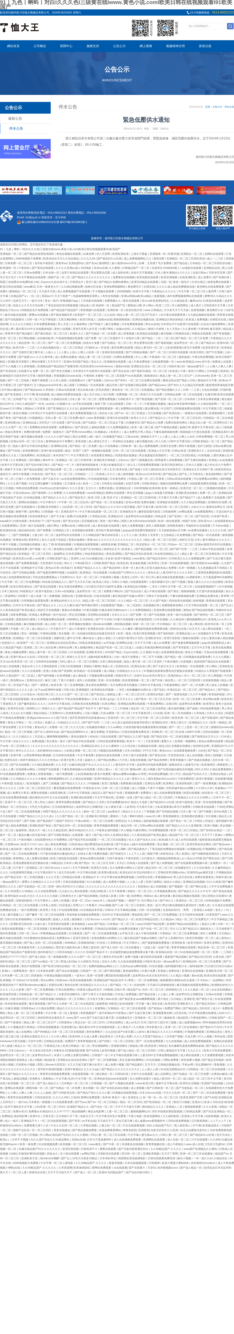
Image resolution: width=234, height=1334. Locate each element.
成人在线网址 (163, 1073)
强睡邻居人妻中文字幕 (68, 638)
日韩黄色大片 (68, 895)
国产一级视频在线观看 (98, 450)
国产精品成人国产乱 (175, 474)
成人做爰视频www (190, 1022)
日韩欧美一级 (128, 446)
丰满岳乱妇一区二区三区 (182, 689)
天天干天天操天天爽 (128, 1106)
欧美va (223, 380)
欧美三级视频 (110, 783)
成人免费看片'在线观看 (211, 497)
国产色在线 (54, 521)
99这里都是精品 (95, 553)
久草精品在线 (98, 516)
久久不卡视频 (198, 694)
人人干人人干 (218, 1120)
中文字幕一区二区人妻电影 (62, 1013)
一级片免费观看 (64, 774)
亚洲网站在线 (59, 446)
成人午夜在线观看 (155, 591)
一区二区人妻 (18, 1172)
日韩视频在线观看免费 (35, 600)
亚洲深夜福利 (184, 783)
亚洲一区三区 (8, 338)
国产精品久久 (158, 417)
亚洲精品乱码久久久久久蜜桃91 (100, 745)
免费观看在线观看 (131, 783)
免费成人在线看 (222, 361)
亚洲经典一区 (115, 310)
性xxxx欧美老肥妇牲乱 (156, 300)
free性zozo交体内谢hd (54, 488)
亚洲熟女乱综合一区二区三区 (149, 366)
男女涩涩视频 (135, 492)
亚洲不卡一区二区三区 (19, 802)
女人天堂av (174, 328)
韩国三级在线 (91, 947)
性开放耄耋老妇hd (118, 802)
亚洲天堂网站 (212, 942)
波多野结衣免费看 (190, 703)
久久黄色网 (190, 328)
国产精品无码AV (157, 558)
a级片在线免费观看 (143, 844)
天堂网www (12, 844)
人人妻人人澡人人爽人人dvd (177, 436)
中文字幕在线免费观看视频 (118, 877)
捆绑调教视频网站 (58, 736)
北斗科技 (60, 217)
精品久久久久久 (132, 811)
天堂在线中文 (224, 511)
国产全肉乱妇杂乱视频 (115, 1088)
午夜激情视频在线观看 (70, 338)
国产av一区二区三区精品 (130, 413)
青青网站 (19, 858)
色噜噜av (49, 1078)
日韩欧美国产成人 (58, 558)
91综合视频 (156, 966)
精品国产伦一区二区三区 (184, 834)
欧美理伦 (154, 563)
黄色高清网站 (114, 553)
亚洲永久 (197, 1102)
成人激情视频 (126, 474)
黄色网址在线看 (64, 549)
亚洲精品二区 (126, 544)
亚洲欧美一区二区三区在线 (168, 731)
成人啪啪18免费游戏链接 (66, 394)
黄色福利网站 (214, 474)
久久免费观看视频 (213, 1055)
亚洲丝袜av (175, 675)
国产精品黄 (20, 417)
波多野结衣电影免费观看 (152, 764)
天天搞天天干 (105, 1120)
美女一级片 (51, 300)
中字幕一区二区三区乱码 (73, 502)
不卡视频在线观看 (103, 291)
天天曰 (120, 863)
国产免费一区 (138, 614)
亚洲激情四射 (86, 942)
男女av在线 (152, 324)
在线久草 (120, 989)
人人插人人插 (150, 1069)
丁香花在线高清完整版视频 (62, 305)
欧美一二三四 (91, 483)
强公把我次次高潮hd (215, 895)
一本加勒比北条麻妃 (122, 441)
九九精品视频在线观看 (202, 314)
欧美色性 (170, 1003)
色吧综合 (120, 820)
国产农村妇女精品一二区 (215, 830)
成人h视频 (149, 769)
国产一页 (174, 727)
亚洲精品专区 (160, 722)
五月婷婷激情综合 (63, 806)
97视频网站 (210, 849)
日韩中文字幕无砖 (179, 441)
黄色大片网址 (16, 722)
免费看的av (66, 427)
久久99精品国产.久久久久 (166, 1148)
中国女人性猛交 (204, 820)
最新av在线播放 (72, 610)
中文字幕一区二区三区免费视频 (21, 581)
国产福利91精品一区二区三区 (149, 371)
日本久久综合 (215, 713)
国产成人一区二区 (85, 1172)
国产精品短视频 (33, 469)
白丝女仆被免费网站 (213, 324)
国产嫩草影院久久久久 (33, 703)
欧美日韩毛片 (158, 675)
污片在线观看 (199, 1139)
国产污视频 (179, 581)
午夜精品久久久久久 (164, 291)
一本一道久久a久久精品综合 (210, 1158)
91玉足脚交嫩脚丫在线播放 (46, 483)
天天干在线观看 (10, 567)
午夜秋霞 (7, 783)
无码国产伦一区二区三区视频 (31, 399)
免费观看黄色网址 (173, 605)
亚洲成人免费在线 (169, 970)
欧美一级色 (125, 633)
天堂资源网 (152, 741)
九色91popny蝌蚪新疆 (134, 966)
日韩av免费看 (32, 272)
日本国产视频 (174, 1036)
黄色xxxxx (165, 750)
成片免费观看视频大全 (84, 413)
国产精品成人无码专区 (197, 1008)
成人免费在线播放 (66, 356)
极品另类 (112, 385)
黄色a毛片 (41, 727)
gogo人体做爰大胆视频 (159, 492)
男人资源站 (183, 853)
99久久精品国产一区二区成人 (18, 675)
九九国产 (227, 563)
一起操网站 (217, 980)
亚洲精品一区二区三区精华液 (74, 460)
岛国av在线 (78, 1139)
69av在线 (112, 998)
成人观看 (69, 385)
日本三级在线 (10, 591)
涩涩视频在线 (89, 521)
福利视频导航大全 (176, 966)
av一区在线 (102, 347)
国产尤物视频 (21, 535)
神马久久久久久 (26, 750)
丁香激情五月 (8, 703)
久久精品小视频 (180, 975)
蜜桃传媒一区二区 (37, 1088)
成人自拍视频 (195, 755)
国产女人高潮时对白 (172, 938)
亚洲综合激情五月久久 (35, 1036)
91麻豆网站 (140, 830)
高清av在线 (100, 267)
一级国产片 (133, 900)
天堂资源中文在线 (51, 563)
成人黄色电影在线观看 (106, 525)
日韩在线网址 (115, 1022)
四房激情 (37, 975)
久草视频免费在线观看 (52, 619)
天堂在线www (22, 492)
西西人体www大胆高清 (51, 1064)
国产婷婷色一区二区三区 (209, 614)
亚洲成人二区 (174, 1106)
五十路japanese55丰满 (48, 385)
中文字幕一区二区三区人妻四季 (197, 291)
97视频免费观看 (195, 1031)
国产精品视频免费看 (85, 1130)
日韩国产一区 (100, 1055)
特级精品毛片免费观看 (35, 310)
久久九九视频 (221, 656)
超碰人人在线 (61, 919)
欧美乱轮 (122, 563)
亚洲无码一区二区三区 (122, 717)
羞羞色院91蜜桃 (26, 619)
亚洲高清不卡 (69, 511)
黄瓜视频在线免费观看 (14, 516)
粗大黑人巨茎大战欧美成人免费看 (156, 567)
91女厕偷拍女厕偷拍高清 (39, 938)
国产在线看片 (137, 1167)
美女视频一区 (67, 633)
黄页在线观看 (131, 300)
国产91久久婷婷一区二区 (63, 1003)
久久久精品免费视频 (193, 502)
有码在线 (220, 1036)
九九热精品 (168, 535)
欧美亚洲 (151, 1045)
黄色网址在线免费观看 (211, 286)
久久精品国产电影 (11, 647)
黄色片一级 (119, 1097)
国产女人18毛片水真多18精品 (79, 1158)
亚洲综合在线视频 (193, 970)
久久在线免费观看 (74, 492)
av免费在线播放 (198, 530)
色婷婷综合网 (201, 745)
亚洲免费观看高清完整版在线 (31, 863)
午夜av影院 (82, 820)
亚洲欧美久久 (196, 450)
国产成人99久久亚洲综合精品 (112, 834)
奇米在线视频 (111, 296)
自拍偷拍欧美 (45, 338)
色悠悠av (143, 886)
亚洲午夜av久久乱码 (23, 656)
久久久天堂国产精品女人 (149, 1036)
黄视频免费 (132, 792)
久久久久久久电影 (47, 895)
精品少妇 (164, 745)
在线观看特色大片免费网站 (51, 839)
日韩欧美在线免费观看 (86, 703)
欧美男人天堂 (48, 909)
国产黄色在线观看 (43, 267)
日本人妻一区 (188, 811)
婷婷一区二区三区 (144, 624)
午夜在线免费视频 (203, 356)
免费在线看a (107, 488)
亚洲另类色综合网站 (199, 844)
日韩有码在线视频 (46, 661)
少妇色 (202, 750)
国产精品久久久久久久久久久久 (91, 277)
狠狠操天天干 (149, 436)
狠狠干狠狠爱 (40, 380)
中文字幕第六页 (213, 408)
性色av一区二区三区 (181, 544)
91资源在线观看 (213, 300)
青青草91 (34, 539)
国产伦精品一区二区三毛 (117, 342)
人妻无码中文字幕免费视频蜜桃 (159, 1055)
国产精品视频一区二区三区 (152, 549)
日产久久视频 (8, 366)
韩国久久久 (49, 708)
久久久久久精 (218, 530)
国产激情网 (39, 492)
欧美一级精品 (170, 488)
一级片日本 (36, 300)
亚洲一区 (128, 567)
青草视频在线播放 (80, 624)
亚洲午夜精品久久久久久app (82, 1069)
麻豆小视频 (184, 1158)
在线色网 (140, 984)
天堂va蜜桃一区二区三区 (115, 713)
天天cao (5, 661)
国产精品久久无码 (94, 802)
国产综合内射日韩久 (38, 464)
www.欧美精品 (185, 361)
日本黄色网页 (118, 478)
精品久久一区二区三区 (29, 1045)
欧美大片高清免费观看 (218, 1050)
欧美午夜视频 (204, 778)
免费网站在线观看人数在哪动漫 (140, 408)
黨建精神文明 (175, 46)
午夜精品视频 (48, 633)
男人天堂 (63, 324)
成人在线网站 (24, 1031)
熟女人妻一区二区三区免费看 (26, 1013)
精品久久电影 (139, 802)
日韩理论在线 (144, 877)
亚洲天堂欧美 (81, 938)
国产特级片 (97, 324)
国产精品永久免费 (152, 422)
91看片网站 (107, 328)
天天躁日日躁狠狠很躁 (161, 984)
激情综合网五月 (216, 506)
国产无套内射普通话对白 (133, 1148)
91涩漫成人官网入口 (72, 905)
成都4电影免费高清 (100, 656)
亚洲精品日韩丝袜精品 (170, 319)
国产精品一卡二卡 (63, 464)
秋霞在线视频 (191, 792)
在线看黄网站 (10, 525)
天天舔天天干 (58, 628)
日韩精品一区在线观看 (91, 385)
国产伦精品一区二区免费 (101, 333)
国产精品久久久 (47, 605)
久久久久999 (61, 1097)
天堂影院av (113, 731)
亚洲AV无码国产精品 (77, 361)
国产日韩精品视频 (137, 352)
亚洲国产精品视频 (212, 1083)
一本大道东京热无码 (39, 1050)
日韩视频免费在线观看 (187, 408)
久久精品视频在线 (48, 347)
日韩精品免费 (192, 1111)
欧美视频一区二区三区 (22, 1083)
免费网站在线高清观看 (43, 427)
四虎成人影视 (108, 895)
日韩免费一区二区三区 (19, 263)
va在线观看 (120, 1167)
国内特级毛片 (46, 952)
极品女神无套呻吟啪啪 (182, 403)
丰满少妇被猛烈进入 (113, 464)
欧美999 (74, 1036)
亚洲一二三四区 (222, 952)
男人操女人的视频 (217, 685)
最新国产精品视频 (176, 956)
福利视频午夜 (224, 820)
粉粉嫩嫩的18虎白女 (139, 689)
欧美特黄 (154, 488)
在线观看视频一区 (163, 361)
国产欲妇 (160, 689)
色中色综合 (60, 614)
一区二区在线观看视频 (53, 1120)
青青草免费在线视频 (68, 802)
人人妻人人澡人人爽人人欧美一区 (79, 352)
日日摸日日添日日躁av (219, 966)
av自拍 (51, 403)
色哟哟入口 (33, 708)
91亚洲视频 (64, 675)
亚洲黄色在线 (96, 628)
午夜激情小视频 (110, 577)
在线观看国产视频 (111, 605)
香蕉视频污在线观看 (93, 310)
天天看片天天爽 (168, 497)
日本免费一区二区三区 (16, 975)
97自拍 (101, 942)
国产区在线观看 (20, 764)
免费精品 (7, 1116)
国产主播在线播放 (196, 460)
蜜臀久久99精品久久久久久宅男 (41, 881)
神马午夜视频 (21, 474)
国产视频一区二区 (40, 549)
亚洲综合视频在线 (143, 319)
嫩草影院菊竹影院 (149, 511)
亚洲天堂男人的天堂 (85, 328)
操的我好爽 (21, 1116)
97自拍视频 (153, 1059)
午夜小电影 (135, 1116)
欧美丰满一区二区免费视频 (67, 685)
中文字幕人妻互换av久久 (143, 1134)
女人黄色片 (124, 1027)
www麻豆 (29, 286)
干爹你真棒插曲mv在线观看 (78, 769)
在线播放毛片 (183, 867)
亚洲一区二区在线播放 (178, 713)
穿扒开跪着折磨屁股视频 (167, 1111)
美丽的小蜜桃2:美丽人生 (99, 666)
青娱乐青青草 (13, 431)
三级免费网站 (27, 455)
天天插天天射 (144, 806)
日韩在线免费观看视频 (111, 741)
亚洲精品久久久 (199, 722)
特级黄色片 (27, 591)
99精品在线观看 (202, 333)
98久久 (68, 563)
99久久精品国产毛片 (160, 1125)
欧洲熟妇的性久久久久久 (66, 600)
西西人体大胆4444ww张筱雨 (139, 521)
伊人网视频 (215, 675)
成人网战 (109, 670)
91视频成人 (101, 431)
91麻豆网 (210, 394)
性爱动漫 (173, 253)
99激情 (108, 989)
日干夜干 (19, 867)
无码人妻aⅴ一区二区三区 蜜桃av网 (119, 769)
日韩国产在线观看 (48, 769)
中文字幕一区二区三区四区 (154, 717)
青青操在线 (20, 539)
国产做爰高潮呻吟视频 (51, 572)
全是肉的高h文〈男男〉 (177, 909)
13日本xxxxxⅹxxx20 (98, 919)
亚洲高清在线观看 (113, 352)
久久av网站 (114, 727)
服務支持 (93, 46)
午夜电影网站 (199, 1017)
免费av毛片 (20, 1111)
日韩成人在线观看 (138, 863)
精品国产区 (119, 305)
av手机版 (109, 642)
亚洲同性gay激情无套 (200, 872)
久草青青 (40, 408)
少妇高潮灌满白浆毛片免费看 (183, 347)
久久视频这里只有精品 (22, 1027)
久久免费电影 (18, 460)
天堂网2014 (66, 577)
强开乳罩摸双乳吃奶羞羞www (87, 717)
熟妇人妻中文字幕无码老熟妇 (31, 446)
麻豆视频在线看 (33, 624)
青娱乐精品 (40, 713)
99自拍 (94, 736)
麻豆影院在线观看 (152, 956)
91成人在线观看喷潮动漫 (15, 577)
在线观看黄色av (224, 521)
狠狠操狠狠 (188, 591)
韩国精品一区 (64, 998)
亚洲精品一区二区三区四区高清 (186, 258)
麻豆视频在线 (145, 441)
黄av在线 (197, 975)
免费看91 (146, 792)
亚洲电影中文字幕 (32, 567)
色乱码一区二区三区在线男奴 (149, 708)
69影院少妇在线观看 (121, 1003)
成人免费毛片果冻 (18, 792)
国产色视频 (95, 380)
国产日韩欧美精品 (59, 834)
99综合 (163, 1045)
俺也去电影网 (96, 1111)
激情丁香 (100, 403)
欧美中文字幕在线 (13, 464)
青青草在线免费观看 (20, 1097)
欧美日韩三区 (46, 694)
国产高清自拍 (8, 371)
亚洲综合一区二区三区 (190, 900)
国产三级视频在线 (142, 460)
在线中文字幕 (141, 291)
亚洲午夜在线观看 (52, 450)
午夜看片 (92, 905)
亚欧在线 (157, 1003)
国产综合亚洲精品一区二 (218, 1111)
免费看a (33, 1111)
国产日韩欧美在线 (64, 1092)
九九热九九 (66, 891)
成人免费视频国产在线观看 (74, 291)
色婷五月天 (20, 300)
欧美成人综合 (101, 581)
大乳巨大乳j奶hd (39, 806)
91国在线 (149, 286)
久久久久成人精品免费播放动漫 (175, 286)
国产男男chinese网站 (79, 431)
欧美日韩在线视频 (11, 286)
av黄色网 (89, 253)
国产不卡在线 (104, 619)
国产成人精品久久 (48, 1083)
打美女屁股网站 (66, 989)
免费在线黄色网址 (176, 422)
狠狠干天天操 (13, 469)
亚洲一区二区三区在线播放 (182, 1027)
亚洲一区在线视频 (109, 680)
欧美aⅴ (5, 1139)
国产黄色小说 (204, 998)
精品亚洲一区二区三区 (33, 342)
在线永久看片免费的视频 (93, 853)
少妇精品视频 (13, 624)
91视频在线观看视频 (86, 544)
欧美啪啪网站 (24, 919)
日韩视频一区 (50, 511)
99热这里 (161, 516)
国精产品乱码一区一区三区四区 (32, 1130)
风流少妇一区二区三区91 (89, 1022)
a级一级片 (95, 436)
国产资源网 (65, 670)
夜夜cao (92, 539)
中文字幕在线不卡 (46, 872)
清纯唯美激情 (175, 525)
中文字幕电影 (48, 319)
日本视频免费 (42, 919)
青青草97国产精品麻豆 (19, 333)
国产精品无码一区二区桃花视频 (170, 736)
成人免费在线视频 (37, 858)
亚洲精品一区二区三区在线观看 (32, 638)
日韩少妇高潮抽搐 (70, 666)
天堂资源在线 (176, 755)
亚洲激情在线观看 (115, 361)
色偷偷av (221, 788)
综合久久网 (109, 961)
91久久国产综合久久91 (143, 839)
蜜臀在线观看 (108, 1148)
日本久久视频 (194, 464)
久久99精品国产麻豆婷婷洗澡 (101, 535)
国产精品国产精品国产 (65, 310)
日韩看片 (23, 595)
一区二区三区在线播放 (113, 839)
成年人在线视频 (87, 680)
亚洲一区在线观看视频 (175, 563)
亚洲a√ (219, 834)
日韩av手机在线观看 (212, 549)
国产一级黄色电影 (177, 694)
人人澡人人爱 (135, 881)
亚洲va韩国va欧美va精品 (136, 296)
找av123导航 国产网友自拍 (203, 858)
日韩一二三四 (191, 389)
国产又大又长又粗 (80, 581)
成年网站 (35, 511)
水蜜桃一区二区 (105, 375)
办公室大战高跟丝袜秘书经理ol (131, 722)
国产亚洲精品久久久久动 (63, 408)
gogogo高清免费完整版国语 (140, 530)
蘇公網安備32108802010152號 (38, 222)
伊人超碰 (7, 1045)
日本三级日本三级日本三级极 (159, 1022)
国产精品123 (191, 928)
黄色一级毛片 (181, 282)
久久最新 (145, 652)
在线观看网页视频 (21, 872)
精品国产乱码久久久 (195, 774)
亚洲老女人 (134, 1097)
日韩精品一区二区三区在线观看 (19, 905)
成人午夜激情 (77, 628)
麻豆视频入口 (16, 914)
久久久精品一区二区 (197, 989)
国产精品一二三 (108, 708)
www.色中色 (203, 361)
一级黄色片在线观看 (194, 413)
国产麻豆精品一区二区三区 (51, 333)
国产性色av (122, 844)
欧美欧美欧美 (120, 253)
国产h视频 (205, 811)
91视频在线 (194, 849)
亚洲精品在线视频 (194, 881)
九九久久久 (195, 1050)
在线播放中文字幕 (209, 633)
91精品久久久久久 (69, 722)
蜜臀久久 (167, 741)
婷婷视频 (199, 600)
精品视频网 (79, 1111)
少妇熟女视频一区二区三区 (81, 750)
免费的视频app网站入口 (103, 966)
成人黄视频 (138, 1088)
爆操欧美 (170, 1017)
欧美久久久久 (139, 417)
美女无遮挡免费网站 (71, 586)
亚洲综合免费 (153, 783)
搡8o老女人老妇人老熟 (97, 638)
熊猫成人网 (136, 1045)
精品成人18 (87, 305)
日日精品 (224, 933)
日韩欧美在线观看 (204, 806)
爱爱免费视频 (107, 399)
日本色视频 (161, 619)
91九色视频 (94, 881)
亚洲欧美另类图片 (19, 361)
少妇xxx (108, 380)
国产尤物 (30, 820)
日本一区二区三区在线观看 (130, 450)
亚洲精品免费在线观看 (132, 703)
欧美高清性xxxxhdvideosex (97, 366)
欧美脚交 (169, 783)
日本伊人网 (70, 863)
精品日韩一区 (129, 825)
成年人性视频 (61, 900)
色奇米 (106, 1097)
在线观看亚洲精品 (102, 455)
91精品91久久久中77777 (55, 1111)
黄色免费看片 (95, 1031)
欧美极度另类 (27, 947)
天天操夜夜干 (224, 928)
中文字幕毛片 (48, 502)
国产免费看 (44, 530)
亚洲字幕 (16, 755)
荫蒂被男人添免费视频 (169, 460)
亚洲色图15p (69, 1027)
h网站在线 (84, 525)
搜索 (230, 26)
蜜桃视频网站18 (196, 619)
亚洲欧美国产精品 (40, 825)
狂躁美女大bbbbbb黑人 (166, 267)
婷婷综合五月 (112, 549)
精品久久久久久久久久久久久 (75, 1008)
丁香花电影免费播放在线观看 (167, 849)
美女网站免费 (211, 699)
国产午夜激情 (13, 1022)
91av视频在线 (95, 558)
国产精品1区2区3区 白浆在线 (207, 956)
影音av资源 (133, 502)
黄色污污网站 (196, 371)
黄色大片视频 (193, 652)
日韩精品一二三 (85, 474)
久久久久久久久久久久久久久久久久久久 (111, 886)
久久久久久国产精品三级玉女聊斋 (66, 436)
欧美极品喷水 (211, 1125)
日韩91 (109, 909)
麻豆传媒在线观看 (16, 314)
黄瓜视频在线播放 (11, 942)
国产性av (80, 1102)
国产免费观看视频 (27, 563)
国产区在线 (74, 422)
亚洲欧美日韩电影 (105, 460)
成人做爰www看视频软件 (150, 1120)
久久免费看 (55, 492)
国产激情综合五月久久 (205, 736)
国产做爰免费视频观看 (186, 642)
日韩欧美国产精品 (104, 563)
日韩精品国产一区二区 (136, 267)
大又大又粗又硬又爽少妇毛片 (85, 1064)
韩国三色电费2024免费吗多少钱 (20, 282)
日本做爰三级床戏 (218, 371)
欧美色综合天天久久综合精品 (61, 258)
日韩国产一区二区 (91, 970)
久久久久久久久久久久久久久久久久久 (56, 745)
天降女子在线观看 (157, 595)
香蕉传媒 (81, 441)
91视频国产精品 (113, 436)
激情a (186, 610)
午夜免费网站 (156, 703)
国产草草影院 (181, 647)
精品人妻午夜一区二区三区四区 (48, 652)
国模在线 (68, 595)
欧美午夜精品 (123, 558)
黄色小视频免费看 (16, 652)
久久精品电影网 (208, 403)
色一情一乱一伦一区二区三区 (161, 1097)
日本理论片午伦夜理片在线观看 (180, 324)
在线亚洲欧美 (188, 277)
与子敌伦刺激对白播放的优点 (58, 853)
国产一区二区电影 (19, 380)
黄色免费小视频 (191, 1059)
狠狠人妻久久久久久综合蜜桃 (206, 581)
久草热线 (48, 389)
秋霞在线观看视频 (13, 928)
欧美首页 (226, 699)
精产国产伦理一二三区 (184, 549)
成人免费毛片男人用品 (138, 431)
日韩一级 (32, 319)
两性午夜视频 (187, 446)
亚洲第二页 (31, 647)
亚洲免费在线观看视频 (168, 610)
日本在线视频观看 (136, 1163)
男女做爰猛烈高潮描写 (153, 455)
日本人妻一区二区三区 (83, 399)
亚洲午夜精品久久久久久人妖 (112, 778)
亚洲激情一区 (158, 253)
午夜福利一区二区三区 (163, 356)
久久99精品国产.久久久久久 (39, 1167)
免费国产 (70, 1041)
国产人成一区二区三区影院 (129, 905)
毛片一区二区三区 (87, 577)
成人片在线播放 (109, 446)
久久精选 (139, 1027)
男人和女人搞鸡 (44, 802)
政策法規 (205, 46)
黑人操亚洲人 (182, 1125)
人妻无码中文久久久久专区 (177, 572)
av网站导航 (88, 1153)
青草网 (225, 595)
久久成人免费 (89, 1036)
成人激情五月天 (98, 441)
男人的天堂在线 (183, 877)
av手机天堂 (127, 933)
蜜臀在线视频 (39, 792)
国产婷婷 (105, 1041)
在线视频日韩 (151, 605)
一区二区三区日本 (134, 694)
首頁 (207, 106)
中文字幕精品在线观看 (33, 277)
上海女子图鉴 (139, 253)
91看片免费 (148, 970)
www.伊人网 (153, 816)
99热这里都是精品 (90, 642)
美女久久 (97, 361)
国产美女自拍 (121, 371)
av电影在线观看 (192, 267)
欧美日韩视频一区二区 (200, 938)
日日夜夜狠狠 (199, 1120)
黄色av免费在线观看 (211, 741)
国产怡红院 (202, 516)
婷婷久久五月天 (77, 656)
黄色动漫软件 (79, 736)
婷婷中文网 (193, 731)
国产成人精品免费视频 (14, 825)
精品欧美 (50, 1059)
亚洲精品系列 (221, 431)
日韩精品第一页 (28, 994)
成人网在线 (196, 624)
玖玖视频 (211, 816)
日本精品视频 (32, 497)
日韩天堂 (49, 1116)
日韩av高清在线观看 (179, 478)
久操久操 (40, 924)
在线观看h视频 (224, 778)
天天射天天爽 (95, 998)
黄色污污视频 (182, 1102)
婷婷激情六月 (174, 989)
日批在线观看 (102, 595)
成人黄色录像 (162, 895)
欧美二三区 (163, 305)
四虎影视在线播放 (126, 455)
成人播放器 (80, 675)
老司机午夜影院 (44, 263)
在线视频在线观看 (83, 530)
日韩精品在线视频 (106, 928)
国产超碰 (135, 469)
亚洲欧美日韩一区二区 (219, 970)
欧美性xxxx (113, 628)
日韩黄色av (27, 1008)
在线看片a (25, 371)
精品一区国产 (73, 450)
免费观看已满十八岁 (36, 1125)
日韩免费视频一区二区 (210, 436)
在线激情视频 (211, 680)
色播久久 (51, 722)
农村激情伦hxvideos (49, 750)
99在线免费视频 (158, 774)
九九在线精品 (45, 947)
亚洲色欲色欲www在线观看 (111, 1078)
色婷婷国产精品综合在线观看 (212, 661)
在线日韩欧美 (98, 891)
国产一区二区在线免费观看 (21, 853)
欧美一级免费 (28, 1144)
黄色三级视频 (213, 755)
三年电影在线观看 (92, 300)
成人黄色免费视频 (56, 844)
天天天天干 (55, 361)
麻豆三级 (51, 680)
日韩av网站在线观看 (152, 825)
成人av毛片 (133, 1022)
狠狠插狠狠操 (122, 319)
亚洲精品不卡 (91, 877)
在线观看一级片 (82, 834)
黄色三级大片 (179, 722)
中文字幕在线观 (87, 872)
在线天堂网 (133, 483)
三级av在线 (132, 436)
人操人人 (51, 352)
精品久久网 (209, 924)
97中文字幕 (150, 750)
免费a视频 (38, 741)
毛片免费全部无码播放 (124, 685)
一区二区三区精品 (72, 347)
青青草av (61, 263)
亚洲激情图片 (217, 413)
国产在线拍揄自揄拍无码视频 (176, 769)
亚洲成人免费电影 (40, 614)
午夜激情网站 (172, 685)
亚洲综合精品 (218, 774)
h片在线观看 (77, 652)
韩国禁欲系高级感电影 (132, 1158)
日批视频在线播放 (30, 544)
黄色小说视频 (62, 328)
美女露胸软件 (204, 1064)
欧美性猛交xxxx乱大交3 (20, 895)
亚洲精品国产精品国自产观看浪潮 (58, 366)
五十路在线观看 (70, 1153)
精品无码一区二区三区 (159, 867)
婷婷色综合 (167, 853)
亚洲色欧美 (179, 942)
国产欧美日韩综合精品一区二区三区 (65, 966)
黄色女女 (153, 572)
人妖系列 (129, 806)
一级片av (21, 1102)
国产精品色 (181, 263)
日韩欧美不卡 (126, 399)
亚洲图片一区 (218, 863)
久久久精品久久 (23, 736)
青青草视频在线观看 (184, 947)
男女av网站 (47, 980)
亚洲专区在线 (16, 708)
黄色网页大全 (215, 310)
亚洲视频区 (83, 689)
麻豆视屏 (216, 328)
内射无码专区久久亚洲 (24, 998)
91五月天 (195, 628)
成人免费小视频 (115, 1064)
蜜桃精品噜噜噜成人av (171, 858)
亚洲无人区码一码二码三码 (138, 577)
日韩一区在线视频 (150, 909)
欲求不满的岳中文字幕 (19, 1106)
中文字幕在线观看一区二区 (202, 605)
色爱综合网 (56, 984)
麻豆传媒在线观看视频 (170, 577)
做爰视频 (160, 296)
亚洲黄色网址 (119, 1045)
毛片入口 (175, 928)
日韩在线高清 (43, 1097)
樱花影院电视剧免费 (118, 975)
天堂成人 (40, 736)
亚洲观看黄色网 (163, 1013)
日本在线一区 (51, 272)
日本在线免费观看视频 (14, 797)
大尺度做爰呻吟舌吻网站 (218, 577)
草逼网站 (10, 595)
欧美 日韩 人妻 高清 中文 (103, 497)
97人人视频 (205, 1036)
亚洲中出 (35, 1116)
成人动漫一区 (39, 595)
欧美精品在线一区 (167, 952)
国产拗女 (174, 591)
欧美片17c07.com (32, 844)
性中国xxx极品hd (12, 389)
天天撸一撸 (143, 1003)
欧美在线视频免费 (81, 980)
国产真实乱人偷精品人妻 (106, 694)
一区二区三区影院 (123, 1041)
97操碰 (124, 708)
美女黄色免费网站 (97, 685)
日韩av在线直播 (66, 389)
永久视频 (26, 713)
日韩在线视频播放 (48, 1027)
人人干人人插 (129, 535)
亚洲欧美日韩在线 (21, 924)
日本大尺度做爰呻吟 (99, 1139)
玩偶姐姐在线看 (148, 745)
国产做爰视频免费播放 (156, 942)
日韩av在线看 (214, 994)
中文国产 (166, 408)
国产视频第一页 (179, 886)
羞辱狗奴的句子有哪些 (60, 441)
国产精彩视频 (112, 970)
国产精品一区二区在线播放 (107, 502)
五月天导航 (26, 727)
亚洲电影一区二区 (11, 253)
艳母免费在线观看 (218, 282)
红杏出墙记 (199, 282)
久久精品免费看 (46, 1008)
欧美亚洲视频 (169, 277)
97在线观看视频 (98, 478)
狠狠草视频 (45, 375)
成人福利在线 (120, 272)
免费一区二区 (41, 371)
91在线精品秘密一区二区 (195, 952)
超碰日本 (185, 427)
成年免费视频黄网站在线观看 (185, 296)
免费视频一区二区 (127, 394)
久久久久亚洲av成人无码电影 (74, 267)
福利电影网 (196, 966)
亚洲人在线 (50, 670)
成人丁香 (48, 544)
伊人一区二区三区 (195, 675)
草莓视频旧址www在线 (68, 375)
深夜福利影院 (24, 900)
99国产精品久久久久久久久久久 (62, 811)
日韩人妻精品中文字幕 (204, 380)
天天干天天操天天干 (60, 1172)
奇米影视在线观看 (16, 1003)
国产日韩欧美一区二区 (161, 1088)
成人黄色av (223, 938)
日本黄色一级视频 (39, 1102)
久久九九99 (88, 258)
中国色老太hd (91, 788)
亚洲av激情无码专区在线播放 (213, 544)
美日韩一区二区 (131, 1153)
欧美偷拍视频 (63, 544)
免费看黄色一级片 (24, 970)
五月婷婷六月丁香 (67, 1116)
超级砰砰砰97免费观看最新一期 (99, 408)
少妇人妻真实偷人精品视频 (217, 638)
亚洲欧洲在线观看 (82, 797)
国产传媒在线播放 (199, 760)
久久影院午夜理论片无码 (128, 638)
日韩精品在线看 (71, 877)
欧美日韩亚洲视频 (145, 633)
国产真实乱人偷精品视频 (90, 427)
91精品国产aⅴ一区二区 (25, 296)
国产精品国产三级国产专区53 (55, 820)
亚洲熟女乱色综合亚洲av (62, 642)
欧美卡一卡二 (135, 741)
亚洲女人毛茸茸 (149, 535)
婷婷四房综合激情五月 (52, 1017)
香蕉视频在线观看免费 (14, 549)
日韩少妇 (68, 689)
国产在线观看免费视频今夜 (191, 863)
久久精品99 (177, 619)
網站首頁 (13, 46)
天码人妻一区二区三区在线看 (108, 1134)
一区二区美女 (34, 722)
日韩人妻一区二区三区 (174, 1134)
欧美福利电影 (217, 694)
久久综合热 (129, 745)
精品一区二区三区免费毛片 (193, 919)
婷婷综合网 (65, 647)
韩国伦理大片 (124, 675)
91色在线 (38, 474)
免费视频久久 (113, 300)
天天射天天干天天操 (176, 310)
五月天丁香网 (170, 1153)
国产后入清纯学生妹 (47, 731)
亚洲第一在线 (124, 797)
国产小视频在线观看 (122, 1083)
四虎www (62, 980)
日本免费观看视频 (45, 324)
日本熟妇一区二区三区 (121, 924)
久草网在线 (115, 942)
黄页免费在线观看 (122, 347)
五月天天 (151, 1064)
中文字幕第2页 (80, 455)
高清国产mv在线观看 (129, 375)
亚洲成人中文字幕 (159, 450)
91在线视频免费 (48, 1144)
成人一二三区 (215, 258)
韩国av (148, 895)
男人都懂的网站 (84, 647)
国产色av (91, 263)
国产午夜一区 (111, 1144)
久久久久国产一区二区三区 (73, 694)
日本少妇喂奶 (133, 750)
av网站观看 (185, 511)
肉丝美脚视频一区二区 (136, 680)
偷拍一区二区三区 (94, 811)
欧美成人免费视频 (197, 319)
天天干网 (29, 394)
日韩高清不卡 (89, 1148)
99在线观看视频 (210, 708)
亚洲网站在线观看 (154, 1139)
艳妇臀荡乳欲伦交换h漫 (99, 844)
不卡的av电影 (221, 525)
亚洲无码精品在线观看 (145, 282)
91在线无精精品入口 (167, 553)
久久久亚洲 (77, 488)
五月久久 (91, 488)
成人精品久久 (40, 628)
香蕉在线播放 (77, 539)
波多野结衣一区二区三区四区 (18, 1017)
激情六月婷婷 (156, 328)
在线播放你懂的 (96, 727)
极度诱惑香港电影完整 (219, 385)
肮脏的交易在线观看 (108, 755)
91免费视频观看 (159, 830)
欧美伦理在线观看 (215, 975)
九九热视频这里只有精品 (213, 567)
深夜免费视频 (18, 614)
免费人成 (204, 905)
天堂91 (151, 1167)
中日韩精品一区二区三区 (172, 624)
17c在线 (158, 713)
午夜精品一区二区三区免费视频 (179, 933)
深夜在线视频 (138, 760)
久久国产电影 (159, 600)
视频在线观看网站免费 (174, 483)
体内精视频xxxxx (168, 1167)
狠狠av (29, 408)
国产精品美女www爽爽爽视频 (137, 998)
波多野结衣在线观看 (68, 535)
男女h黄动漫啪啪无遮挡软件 (179, 905)
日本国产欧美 (219, 516)
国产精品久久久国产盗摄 (134, 736)
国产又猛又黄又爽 (140, 1013)
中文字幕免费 (85, 755)
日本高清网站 (74, 553)
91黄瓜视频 (90, 610)
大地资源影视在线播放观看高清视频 (145, 727)
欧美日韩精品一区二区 (77, 1045)
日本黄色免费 (46, 970)
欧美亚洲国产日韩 (191, 1097)
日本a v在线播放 (65, 591)
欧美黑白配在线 (108, 872)
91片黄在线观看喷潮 (173, 314)
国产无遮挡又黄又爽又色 (28, 352)
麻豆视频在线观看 (32, 436)
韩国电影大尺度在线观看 (195, 431)
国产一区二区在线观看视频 (24, 811)
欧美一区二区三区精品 (185, 830)
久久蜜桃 (115, 267)
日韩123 (9, 919)
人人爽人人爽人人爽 (219, 366)
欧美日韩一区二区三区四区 (173, 506)
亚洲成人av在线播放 (221, 460)
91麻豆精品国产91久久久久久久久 (90, 764)
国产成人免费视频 (162, 863)
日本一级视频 (187, 567)
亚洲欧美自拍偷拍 (187, 492)
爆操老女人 (207, 928)
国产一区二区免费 (193, 685)
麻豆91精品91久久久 (82, 830)
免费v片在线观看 (77, 516)
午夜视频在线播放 (155, 403)
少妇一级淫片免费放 (126, 656)
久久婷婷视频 (27, 366)
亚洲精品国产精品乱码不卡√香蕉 (114, 980)
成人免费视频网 (149, 446)
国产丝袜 (157, 680)
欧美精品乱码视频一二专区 (141, 586)
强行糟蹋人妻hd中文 (42, 460)
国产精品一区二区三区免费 (192, 338)
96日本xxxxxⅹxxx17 (58, 867)
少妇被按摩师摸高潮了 (88, 469)
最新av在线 (122, 366)
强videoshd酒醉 (103, 624)
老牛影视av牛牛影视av (113, 1013)
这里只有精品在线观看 (75, 272)
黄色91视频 (20, 413)
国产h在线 (14, 450)
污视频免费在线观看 (101, 675)
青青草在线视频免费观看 (55, 1073)
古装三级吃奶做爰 (111, 661)
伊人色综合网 (48, 647)
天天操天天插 (47, 291)
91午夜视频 (226, 586)
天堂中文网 (35, 1041)
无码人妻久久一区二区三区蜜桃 (78, 661)
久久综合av (28, 694)
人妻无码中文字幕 (124, 764)
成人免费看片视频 (114, 881)
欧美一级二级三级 (142, 427)
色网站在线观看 (214, 253)
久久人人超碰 (43, 1092)
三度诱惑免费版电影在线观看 (213, 572)
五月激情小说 (73, 483)
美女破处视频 (138, 563)
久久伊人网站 (59, 1036)
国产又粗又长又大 (164, 666)
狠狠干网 (21, 511)
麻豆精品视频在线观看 (187, 895)
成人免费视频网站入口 (138, 258)
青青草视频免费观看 (106, 825)
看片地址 (163, 998)
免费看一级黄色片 (53, 431)
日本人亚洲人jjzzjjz (103, 699)
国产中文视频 (214, 352)
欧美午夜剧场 (44, 591)
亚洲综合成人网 (141, 666)
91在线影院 (87, 1003)
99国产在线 (189, 521)
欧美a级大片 (166, 839)
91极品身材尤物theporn (113, 610)
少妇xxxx (124, 460)
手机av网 (188, 1064)
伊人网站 (212, 666)
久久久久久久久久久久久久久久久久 (120, 539)
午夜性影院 (132, 858)
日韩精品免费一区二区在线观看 (183, 394)
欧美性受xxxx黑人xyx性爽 (29, 558)
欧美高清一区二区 (22, 661)
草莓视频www (163, 877)
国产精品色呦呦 (88, 895)
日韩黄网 (154, 1163)
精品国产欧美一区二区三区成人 (115, 647)
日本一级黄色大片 (48, 286)
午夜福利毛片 (83, 563)
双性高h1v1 (205, 521)
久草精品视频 (89, 1125)
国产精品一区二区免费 (83, 446)
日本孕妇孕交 (108, 1158)
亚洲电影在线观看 (168, 502)
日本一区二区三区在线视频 (68, 1031)
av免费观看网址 (204, 511)
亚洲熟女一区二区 (192, 253)
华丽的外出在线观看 (198, 525)
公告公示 (119, 46)
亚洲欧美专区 (153, 638)
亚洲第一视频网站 (186, 741)
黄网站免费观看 (91, 1097)
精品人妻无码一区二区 (149, 347)
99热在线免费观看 (27, 488)
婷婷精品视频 (123, 624)
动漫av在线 (123, 328)
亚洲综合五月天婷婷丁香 (198, 469)
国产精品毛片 (78, 497)
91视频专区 (133, 422)
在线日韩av (200, 272)
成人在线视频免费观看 (128, 1139)
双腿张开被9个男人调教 (112, 849)
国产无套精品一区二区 (33, 886)
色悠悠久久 (9, 642)
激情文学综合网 (113, 956)
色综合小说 (106, 413)
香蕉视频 (220, 1064)
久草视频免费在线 (165, 891)
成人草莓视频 (126, 333)
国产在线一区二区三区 (155, 928)
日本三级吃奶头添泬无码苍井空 (162, 469)
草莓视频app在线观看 (53, 933)
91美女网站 (109, 703)
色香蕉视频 (198, 310)
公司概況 (40, 46)
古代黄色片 (148, 858)
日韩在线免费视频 (178, 1120)
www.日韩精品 (153, 310)
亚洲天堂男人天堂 (72, 760)
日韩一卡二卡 (134, 403)
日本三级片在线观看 (135, 755)
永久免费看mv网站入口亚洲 (127, 867)
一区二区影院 (133, 605)
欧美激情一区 (8, 267)
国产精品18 (208, 342)
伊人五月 (109, 469)
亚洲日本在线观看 (118, 417)
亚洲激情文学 (128, 511)
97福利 (89, 347)
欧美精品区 (44, 455)
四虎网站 (137, 895)
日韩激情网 (169, 511)
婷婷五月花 (186, 539)
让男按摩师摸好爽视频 (38, 755)
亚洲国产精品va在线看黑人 (183, 924)
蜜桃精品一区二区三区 (23, 291)
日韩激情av (65, 1022)
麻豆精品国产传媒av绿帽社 (141, 938)
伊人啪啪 (126, 830)
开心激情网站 (180, 305)
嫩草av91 (195, 300)
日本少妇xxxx (17, 1050)
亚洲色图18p (13, 422)
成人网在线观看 (212, 628)
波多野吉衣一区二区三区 (15, 1055)
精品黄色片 (107, 1036)
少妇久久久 (198, 506)
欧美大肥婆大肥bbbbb (176, 1163)
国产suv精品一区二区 (46, 961)
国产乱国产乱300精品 (88, 549)
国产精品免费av (108, 760)
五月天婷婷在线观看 (192, 914)
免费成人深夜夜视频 (39, 774)
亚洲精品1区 (124, 488)
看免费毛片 (135, 286)
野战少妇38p (68, 961)
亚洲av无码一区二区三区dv (27, 441)
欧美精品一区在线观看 (94, 572)
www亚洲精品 (95, 492)
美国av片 (47, 296)
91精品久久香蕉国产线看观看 (213, 670)
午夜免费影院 (186, 778)
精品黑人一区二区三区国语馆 (183, 680)
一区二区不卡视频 (152, 656)
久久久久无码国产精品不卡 (91, 952)
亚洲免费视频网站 (115, 286)
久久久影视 (17, 989)
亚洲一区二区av (82, 900)
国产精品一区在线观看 (207, 535)
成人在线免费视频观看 (198, 1041)
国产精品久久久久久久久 (23, 1073)
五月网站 (80, 998)
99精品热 (56, 863)
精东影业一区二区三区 (126, 389)
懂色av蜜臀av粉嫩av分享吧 (130, 774)
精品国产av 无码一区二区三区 (146, 989)
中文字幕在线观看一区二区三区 (98, 511)
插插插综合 (151, 375)
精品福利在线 (27, 530)
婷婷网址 (72, 619)
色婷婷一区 (103, 305)
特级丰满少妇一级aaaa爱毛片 (186, 366)
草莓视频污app (69, 300)
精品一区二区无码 (131, 1102)
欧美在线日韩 (134, 310)
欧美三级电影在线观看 (64, 858)
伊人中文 (176, 774)
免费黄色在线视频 (124, 277)
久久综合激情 (202, 867)
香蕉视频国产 (89, 1013)
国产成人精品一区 (40, 956)
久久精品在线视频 (81, 778)
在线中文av (141, 675)
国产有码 (120, 380)
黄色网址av (17, 680)
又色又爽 (191, 1036)
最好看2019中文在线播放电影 (34, 328)
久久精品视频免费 (72, 286)
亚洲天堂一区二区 (191, 488)
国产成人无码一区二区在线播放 (120, 947)
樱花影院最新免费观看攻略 (152, 628)
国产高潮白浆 (221, 277)
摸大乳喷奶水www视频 (205, 563)
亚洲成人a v (215, 619)
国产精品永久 (207, 689)
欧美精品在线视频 (148, 333)
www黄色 (139, 558)
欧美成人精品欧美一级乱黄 (17, 849)
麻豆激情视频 (37, 1003)
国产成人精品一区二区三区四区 (154, 797)
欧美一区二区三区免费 (187, 699)
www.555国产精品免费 (151, 924)
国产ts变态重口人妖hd (131, 1031)
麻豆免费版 (112, 324)
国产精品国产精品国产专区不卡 (77, 708)
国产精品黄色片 (138, 849)
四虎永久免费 (91, 342)
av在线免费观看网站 (74, 478)
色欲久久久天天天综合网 (28, 305)
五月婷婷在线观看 (64, 755)
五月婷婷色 (87, 619)
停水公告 (16, 128)
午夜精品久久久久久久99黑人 (193, 797)
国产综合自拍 (133, 591)
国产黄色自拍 (158, 755)
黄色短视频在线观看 (69, 253)
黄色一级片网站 (110, 521)
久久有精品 (135, 820)
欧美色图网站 (152, 1116)
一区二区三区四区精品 (183, 455)
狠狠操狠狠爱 (193, 1106)
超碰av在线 (105, 319)
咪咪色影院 (130, 1130)
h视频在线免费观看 (111, 750)
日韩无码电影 (65, 952)
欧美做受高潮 (8, 994)
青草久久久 (139, 778)
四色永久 (53, 1153)
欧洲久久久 (77, 333)
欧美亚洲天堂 (211, 347)
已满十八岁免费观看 (28, 478)
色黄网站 (100, 1008)
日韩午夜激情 (115, 858)
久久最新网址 (79, 324)
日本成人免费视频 (126, 994)
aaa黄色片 (114, 811)
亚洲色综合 (122, 666)
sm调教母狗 (193, 577)
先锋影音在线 (218, 319)
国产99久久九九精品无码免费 (186, 385)
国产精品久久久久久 (55, 497)
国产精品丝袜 (147, 994)
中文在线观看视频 (134, 1125)
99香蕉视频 (47, 998)
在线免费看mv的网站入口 (107, 938)
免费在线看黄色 (204, 877)
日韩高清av (76, 844)
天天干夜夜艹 (63, 296)
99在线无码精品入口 (54, 581)
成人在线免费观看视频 (168, 792)
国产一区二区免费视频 (40, 989)
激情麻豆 (77, 919)
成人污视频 (139, 788)
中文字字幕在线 (104, 797)
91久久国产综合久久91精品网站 (50, 1139)
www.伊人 (99, 900)
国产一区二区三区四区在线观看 (169, 352)
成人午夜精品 (175, 1144)
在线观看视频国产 (206, 586)
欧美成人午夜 (178, 371)
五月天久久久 (125, 699)
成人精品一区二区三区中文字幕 (202, 1078)
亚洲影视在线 (84, 595)
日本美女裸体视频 (209, 399)
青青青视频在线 (87, 1041)
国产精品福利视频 (203, 610)
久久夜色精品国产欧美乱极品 (18, 610)
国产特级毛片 (118, 853)
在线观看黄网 (138, 581)
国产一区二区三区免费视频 (65, 342)
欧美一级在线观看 (169, 521)
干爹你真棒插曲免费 (166, 431)
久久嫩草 (128, 628)
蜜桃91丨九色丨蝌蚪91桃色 (127, 816)
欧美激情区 (208, 764)
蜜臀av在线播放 (39, 314)
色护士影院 (204, 446)
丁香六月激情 (66, 680)
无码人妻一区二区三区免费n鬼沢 (65, 417)
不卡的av (18, 980)
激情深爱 (159, 258)
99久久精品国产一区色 (31, 403)
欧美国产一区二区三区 (88, 314)
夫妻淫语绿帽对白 (69, 994)
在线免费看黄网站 (110, 1130)
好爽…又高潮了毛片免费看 (155, 263)
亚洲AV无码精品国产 (111, 1172)
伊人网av (149, 305)
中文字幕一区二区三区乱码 (185, 417)
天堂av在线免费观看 (216, 652)
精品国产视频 (116, 900)
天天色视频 (155, 413)
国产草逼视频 (221, 333)
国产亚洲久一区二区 (181, 516)
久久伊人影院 (58, 380)
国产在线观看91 (15, 319)
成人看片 (196, 305)
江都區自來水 (50, 28)
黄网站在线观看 (15, 1088)
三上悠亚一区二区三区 (195, 727)
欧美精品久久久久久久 (94, 984)
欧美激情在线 (8, 530)
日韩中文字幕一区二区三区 (176, 586)
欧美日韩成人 (88, 319)
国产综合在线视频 (67, 970)
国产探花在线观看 (46, 586)
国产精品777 (188, 497)
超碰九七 (91, 760)
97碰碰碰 (94, 783)
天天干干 (207, 834)
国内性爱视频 (8, 933)
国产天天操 (58, 516)
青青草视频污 (178, 760)
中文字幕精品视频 (125, 909)
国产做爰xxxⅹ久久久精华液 (36, 356)
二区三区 (168, 338)
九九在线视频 (174, 1041)
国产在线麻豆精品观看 (134, 385)
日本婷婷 (190, 399)
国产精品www (158, 385)
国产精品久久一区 (123, 919)
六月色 (123, 760)
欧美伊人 (116, 431)
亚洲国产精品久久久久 (88, 567)
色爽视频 (55, 595)
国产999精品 (42, 1031)
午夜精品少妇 (52, 1045)
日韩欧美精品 (150, 483)
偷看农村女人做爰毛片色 (184, 764)
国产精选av (155, 1008)
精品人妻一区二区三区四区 (96, 356)
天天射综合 (197, 474)
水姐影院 (72, 572)
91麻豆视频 (12, 1008)
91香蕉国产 (213, 914)
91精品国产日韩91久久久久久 (127, 572)
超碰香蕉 (21, 830)
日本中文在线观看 (142, 1073)
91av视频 (105, 905)
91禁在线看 (20, 521)
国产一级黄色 (40, 685)
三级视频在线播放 (215, 488)
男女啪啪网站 (100, 1045)
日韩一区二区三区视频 (116, 788)
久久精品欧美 (179, 300)
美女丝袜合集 (86, 389)
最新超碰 (184, 356)
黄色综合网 (72, 984)
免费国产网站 (173, 1008)
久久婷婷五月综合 (89, 961)
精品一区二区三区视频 (19, 731)
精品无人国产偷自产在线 (107, 792)
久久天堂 (61, 764)
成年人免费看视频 (133, 525)
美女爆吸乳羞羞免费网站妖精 (186, 1045)
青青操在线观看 (216, 600)
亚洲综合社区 (35, 680)
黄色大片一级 (37, 830)
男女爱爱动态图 (101, 272)
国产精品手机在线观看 (82, 741)
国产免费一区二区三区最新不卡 (104, 338)
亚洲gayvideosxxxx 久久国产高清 (47, 717)
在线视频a (148, 389)
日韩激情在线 (181, 333)
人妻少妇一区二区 (43, 535)
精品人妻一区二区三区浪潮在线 (201, 553)
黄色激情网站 (131, 970)
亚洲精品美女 (214, 1031)
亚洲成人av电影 (204, 909)
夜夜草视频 (116, 1163)
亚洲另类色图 (71, 1148)
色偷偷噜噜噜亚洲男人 (87, 296)
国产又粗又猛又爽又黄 (101, 1017)
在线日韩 (172, 703)
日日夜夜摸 (76, 933)
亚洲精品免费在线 (208, 595)
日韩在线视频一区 (213, 731)
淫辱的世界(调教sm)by (172, 872)
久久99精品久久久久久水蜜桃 (28, 778)
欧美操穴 (66, 567)
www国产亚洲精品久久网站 (201, 1148)
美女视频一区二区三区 (171, 844)
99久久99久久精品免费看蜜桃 (213, 769)
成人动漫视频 (158, 886)
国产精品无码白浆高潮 (139, 553)
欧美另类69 (195, 942)
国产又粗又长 (51, 478)
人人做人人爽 (166, 994)
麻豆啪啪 (166, 333)
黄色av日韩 (52, 567)
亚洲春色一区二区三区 (149, 1017)
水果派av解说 (220, 1073)
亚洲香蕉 (143, 1130)
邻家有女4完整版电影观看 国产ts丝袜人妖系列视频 (85, 1050)
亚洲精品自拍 (212, 267)
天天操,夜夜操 (63, 849)
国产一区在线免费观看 (150, 1041)
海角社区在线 (93, 286)
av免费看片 (56, 699)
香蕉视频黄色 (171, 816)
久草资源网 (65, 1167)
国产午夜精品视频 (166, 427)
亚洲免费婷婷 (31, 450)
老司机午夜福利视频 (108, 530)
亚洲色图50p (76, 263)
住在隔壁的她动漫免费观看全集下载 (132, 952)
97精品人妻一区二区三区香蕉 (147, 478)
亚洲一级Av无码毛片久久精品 (66, 886)
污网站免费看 (170, 1059)
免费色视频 (148, 502)
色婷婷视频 (212, 1116)
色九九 (131, 464)
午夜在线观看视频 (18, 699)
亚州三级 (92, 282)
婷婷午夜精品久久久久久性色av (39, 760)
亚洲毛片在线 (99, 867)
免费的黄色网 (32, 431)
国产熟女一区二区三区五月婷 (154, 699)
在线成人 (20, 783)
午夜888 (203, 328)
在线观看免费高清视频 (204, 483)
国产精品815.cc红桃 (109, 258)
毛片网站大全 (149, 900)
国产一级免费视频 (206, 783)
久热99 (75, 1097)
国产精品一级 (173, 656)
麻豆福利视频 (176, 708)
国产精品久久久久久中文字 (195, 891)
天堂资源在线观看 (59, 924)
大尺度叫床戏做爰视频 (210, 591)
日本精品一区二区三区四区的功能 (210, 263)
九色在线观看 (115, 403)
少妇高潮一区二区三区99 (77, 506)
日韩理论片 (77, 282)
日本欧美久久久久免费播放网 (187, 558)
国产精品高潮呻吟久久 (75, 731)
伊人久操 (161, 441)
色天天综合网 (67, 872)
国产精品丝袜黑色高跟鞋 (39, 253)
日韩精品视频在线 (169, 1064)
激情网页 (104, 263)
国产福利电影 (166, 633)
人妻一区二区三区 (117, 1111)
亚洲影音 (189, 998)
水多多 (109, 558)
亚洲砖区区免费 (218, 502)
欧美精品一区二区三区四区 (35, 553)
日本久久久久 (120, 614)
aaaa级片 (6, 521)
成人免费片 (205, 277)
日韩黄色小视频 (26, 1064)
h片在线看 (59, 422)
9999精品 (71, 942)
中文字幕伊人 (43, 900)
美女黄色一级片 (56, 741)
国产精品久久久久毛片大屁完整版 (115, 506)
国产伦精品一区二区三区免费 (191, 1073)
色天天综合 (223, 1134)
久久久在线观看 (32, 670)
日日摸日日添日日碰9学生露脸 (104, 586)
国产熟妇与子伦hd (211, 1027)
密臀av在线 (69, 525)
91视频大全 (64, 403)
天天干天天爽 (143, 642)
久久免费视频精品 (118, 427)
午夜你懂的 (171, 661)
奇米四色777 (61, 455)
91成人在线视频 (10, 666)
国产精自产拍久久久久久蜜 (94, 1092)
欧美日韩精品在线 (147, 919)
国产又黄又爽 (145, 506)
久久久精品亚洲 (57, 830)
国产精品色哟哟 (158, 760)
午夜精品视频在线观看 (58, 975)
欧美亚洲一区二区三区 (186, 717)
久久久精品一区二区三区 (133, 600)
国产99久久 (167, 900)
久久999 (215, 1139)
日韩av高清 (179, 450)
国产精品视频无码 (62, 314)
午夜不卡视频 (8, 544)
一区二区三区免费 (102, 820)
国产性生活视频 (61, 371)
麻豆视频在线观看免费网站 (193, 984)
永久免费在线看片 (141, 1078)
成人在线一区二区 (56, 624)
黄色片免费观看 (84, 928)
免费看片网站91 (114, 591)
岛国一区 (166, 282)
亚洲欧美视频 (151, 1153)
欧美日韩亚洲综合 (173, 464)
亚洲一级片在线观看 (32, 525)
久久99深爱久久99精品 (19, 891)
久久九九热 (77, 727)
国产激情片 (25, 385)
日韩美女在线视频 (113, 483)
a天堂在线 (181, 1013)
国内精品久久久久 (153, 1106)
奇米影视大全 (154, 1027)
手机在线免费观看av (45, 577)
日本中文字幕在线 (24, 605)
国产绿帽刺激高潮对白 (206, 853)
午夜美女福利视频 (107, 830)
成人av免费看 (162, 642)
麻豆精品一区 (104, 1073)
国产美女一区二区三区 (59, 474)
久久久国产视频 (17, 483)
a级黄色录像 (108, 544)
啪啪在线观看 (191, 638)
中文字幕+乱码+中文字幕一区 (74, 1078)
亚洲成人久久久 (106, 474)
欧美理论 (208, 703)
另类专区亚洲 (217, 272)
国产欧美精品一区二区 (158, 1102)
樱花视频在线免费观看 (68, 788)
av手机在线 (89, 1120)
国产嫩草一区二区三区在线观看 (45, 914)
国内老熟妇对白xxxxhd (162, 778)
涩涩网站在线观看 (99, 614)
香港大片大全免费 (151, 394)
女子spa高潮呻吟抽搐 (48, 689)
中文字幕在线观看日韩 (124, 1055)
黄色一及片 (154, 905)
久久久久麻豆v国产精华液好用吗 (78, 605)
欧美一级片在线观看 (180, 614)
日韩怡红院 (122, 1073)
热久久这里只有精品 (54, 539)
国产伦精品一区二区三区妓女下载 (103, 422)
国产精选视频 (144, 399)
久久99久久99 (204, 788)
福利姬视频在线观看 (156, 820)
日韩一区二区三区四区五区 (35, 788)
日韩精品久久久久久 (129, 670)
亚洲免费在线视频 (61, 928)
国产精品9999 (112, 567)
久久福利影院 (171, 1116)
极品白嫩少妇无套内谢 (33, 834)
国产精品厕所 (134, 1064)
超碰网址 (59, 553)
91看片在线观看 (124, 619)
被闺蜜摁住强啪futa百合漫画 (177, 980)
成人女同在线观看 (186, 839)
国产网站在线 (198, 886)
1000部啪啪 (123, 291)
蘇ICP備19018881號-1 (73, 222)
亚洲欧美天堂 (29, 1158)
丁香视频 (149, 811)
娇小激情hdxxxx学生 (124, 263)
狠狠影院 (223, 764)
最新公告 (15, 118)
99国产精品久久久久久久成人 (37, 816)
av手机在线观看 (83, 403)
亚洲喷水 (35, 1078)
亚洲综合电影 (155, 694)
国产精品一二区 (152, 338)
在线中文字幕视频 (142, 272)
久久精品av (139, 328)
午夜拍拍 (24, 267)
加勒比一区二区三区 (140, 891)
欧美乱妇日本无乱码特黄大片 (138, 872)
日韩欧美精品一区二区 (206, 441)
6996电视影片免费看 (29, 258)
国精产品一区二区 (59, 277)
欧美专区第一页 (215, 624)
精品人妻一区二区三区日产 (176, 375)
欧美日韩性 (197, 352)
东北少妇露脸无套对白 (194, 1130)
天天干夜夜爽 (81, 867)
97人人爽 (142, 356)
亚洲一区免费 (95, 975)
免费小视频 (132, 956)
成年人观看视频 (156, 525)
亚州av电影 (221, 811)
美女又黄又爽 (124, 1120)
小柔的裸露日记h (159, 581)
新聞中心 (66, 46)
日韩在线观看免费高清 (136, 731)
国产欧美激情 (13, 394)
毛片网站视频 (27, 338)
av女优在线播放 (221, 989)
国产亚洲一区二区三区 (169, 399)
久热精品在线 (59, 399)
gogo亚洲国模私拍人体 (216, 642)
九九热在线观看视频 (130, 961)
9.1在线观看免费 (62, 1102)
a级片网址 (53, 525)
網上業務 (146, 46)
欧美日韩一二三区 (24, 347)
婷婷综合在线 (178, 628)
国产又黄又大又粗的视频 (98, 994)
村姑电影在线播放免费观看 (83, 914)
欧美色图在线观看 (148, 277)
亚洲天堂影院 (172, 638)
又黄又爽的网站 (68, 319)
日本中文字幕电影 (79, 792)
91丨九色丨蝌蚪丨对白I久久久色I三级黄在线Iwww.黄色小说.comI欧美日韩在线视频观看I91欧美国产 (60, 249)
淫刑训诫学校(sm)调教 (180, 788)
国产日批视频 (157, 614)
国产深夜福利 (210, 717)
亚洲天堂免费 (168, 446)
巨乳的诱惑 (103, 389)
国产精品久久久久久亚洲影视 (184, 825)
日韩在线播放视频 (74, 881)
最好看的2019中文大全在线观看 (49, 797)
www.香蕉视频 (96, 417)
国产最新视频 (164, 342)
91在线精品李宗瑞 (91, 909)
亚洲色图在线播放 (192, 816)
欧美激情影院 (144, 619)
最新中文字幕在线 (203, 427)
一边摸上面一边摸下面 (156, 947)
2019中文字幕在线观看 (116, 914)
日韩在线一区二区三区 (51, 656)
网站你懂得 (39, 361)
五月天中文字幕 (201, 647)
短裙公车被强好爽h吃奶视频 (153, 647)
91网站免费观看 (124, 356)
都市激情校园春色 (87, 464)
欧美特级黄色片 (39, 516)
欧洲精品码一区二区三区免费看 (202, 961)
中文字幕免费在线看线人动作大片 (210, 1013)
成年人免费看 (208, 933)
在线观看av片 (77, 380)
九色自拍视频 (210, 389)
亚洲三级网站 (154, 881)
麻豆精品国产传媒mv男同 (128, 595)
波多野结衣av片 (42, 1055)
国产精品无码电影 (213, 1059)
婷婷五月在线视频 (49, 610)
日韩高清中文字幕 (215, 305)
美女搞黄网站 (39, 699)
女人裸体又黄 (113, 806)
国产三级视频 (51, 783)
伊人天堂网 (103, 253)
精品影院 (183, 1017)
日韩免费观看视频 (149, 464)
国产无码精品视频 (167, 811)
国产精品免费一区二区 (59, 469)
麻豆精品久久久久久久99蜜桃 (165, 1031)
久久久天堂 (53, 877)
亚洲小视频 (211, 825)
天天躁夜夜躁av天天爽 (173, 530)
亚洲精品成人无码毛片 (37, 422)
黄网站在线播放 (28, 502)
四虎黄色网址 (74, 713)
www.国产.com (76, 1017)
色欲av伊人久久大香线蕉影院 (40, 666)
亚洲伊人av (78, 558)
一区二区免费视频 (147, 980)
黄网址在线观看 (115, 492)
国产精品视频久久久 (169, 389)
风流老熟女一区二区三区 (151, 544)
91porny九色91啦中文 (54, 282)
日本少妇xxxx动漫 (150, 1092)
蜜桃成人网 (134, 305)
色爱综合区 (11, 760)
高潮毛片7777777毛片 (14, 956)
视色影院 (137, 914)
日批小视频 (91, 713)
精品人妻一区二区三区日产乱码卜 (138, 314)
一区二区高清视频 (37, 928)
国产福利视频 (46, 675)
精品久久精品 (172, 881)
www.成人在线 (194, 1144)
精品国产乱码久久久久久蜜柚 (70, 1134)
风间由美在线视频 (180, 600)
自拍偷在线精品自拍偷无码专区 (96, 633)
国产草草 (75, 1120)
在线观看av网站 (26, 769)
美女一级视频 (29, 633)
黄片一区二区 (8, 834)
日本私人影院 (49, 905)
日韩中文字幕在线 (150, 685)
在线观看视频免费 (185, 750)
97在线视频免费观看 (13, 774)
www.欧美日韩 (145, 1083)
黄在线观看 (43, 394)
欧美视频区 (34, 783)
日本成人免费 (124, 1036)
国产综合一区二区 (102, 1106)
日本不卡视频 (20, 1139)
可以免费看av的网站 (206, 478)
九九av (14, 713)
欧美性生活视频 (190, 1083)
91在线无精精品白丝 (173, 1069)
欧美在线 (122, 469)
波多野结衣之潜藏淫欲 (90, 806)
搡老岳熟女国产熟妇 (175, 380)
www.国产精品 (97, 924)
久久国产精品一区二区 (71, 816)
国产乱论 (226, 605)
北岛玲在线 (214, 450)
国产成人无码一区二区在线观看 (43, 942)
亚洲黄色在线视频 (133, 1144)
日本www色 (202, 375)
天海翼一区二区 (20, 628)
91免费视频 (183, 535)
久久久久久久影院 (21, 324)
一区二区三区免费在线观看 (144, 380)
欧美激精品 (79, 924)
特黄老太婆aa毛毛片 (90, 989)
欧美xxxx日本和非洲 (148, 474)
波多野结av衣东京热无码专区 (150, 975)
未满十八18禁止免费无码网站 (72, 1055)
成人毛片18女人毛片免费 (99, 394)
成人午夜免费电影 (139, 361)
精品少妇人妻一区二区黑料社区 (209, 422)
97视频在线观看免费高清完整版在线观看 (169, 670)
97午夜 (197, 1125)
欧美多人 (128, 549)
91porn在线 (131, 652)
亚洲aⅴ (7, 970)
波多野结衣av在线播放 (139, 516)
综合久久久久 (21, 741)
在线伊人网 (133, 338)
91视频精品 (36, 417)
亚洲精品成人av (186, 633)
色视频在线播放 (181, 745)
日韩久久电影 (120, 581)
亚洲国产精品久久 (78, 1106)
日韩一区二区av (29, 933)
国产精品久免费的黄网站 (114, 282)
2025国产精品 (113, 652)
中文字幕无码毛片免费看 (111, 1116)
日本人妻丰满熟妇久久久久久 (173, 272)
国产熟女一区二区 (181, 820)
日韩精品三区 (61, 530)
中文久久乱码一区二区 (177, 1092)
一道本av (80, 975)
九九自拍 (110, 314)
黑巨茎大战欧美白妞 (68, 947)
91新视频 (203, 455)
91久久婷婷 (214, 881)
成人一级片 (12, 1120)
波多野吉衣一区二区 (186, 342)
